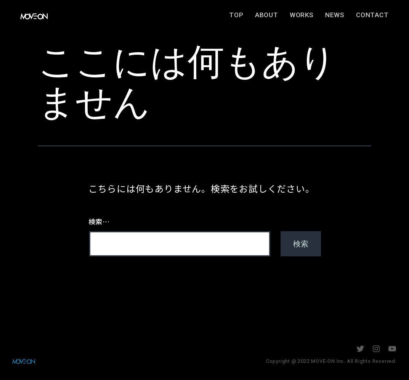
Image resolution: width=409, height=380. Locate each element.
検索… (99, 221)
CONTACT (380, 17)
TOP (244, 17)
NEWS (343, 17)
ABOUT (274, 17)
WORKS (310, 17)
